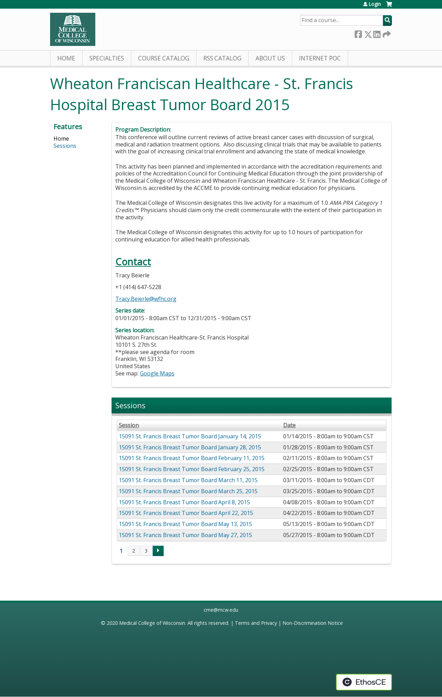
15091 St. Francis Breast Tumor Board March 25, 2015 (188, 491)
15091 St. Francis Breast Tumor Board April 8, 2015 (184, 502)
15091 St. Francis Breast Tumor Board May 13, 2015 (185, 524)
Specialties (106, 58)
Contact (133, 261)
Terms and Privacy (256, 623)
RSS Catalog (222, 58)
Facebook (358, 33)
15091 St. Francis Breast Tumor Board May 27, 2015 (185, 535)
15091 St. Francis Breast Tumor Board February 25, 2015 (192, 469)
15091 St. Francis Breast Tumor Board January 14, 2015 (190, 436)
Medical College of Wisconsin (152, 623)
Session (129, 425)
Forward (386, 33)
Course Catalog (163, 58)
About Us (270, 58)
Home (66, 58)
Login (374, 4)
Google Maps (157, 373)
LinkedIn (376, 33)
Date (289, 425)
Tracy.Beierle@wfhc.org (145, 299)
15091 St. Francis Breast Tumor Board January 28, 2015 (190, 447)
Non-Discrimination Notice (312, 623)
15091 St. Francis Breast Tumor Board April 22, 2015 (186, 513)
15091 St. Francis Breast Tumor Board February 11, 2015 (192, 458)
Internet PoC (320, 58)
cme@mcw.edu (221, 610)
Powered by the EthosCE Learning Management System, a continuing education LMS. (364, 682)
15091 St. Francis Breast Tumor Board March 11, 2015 (188, 480)
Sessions (65, 146)
